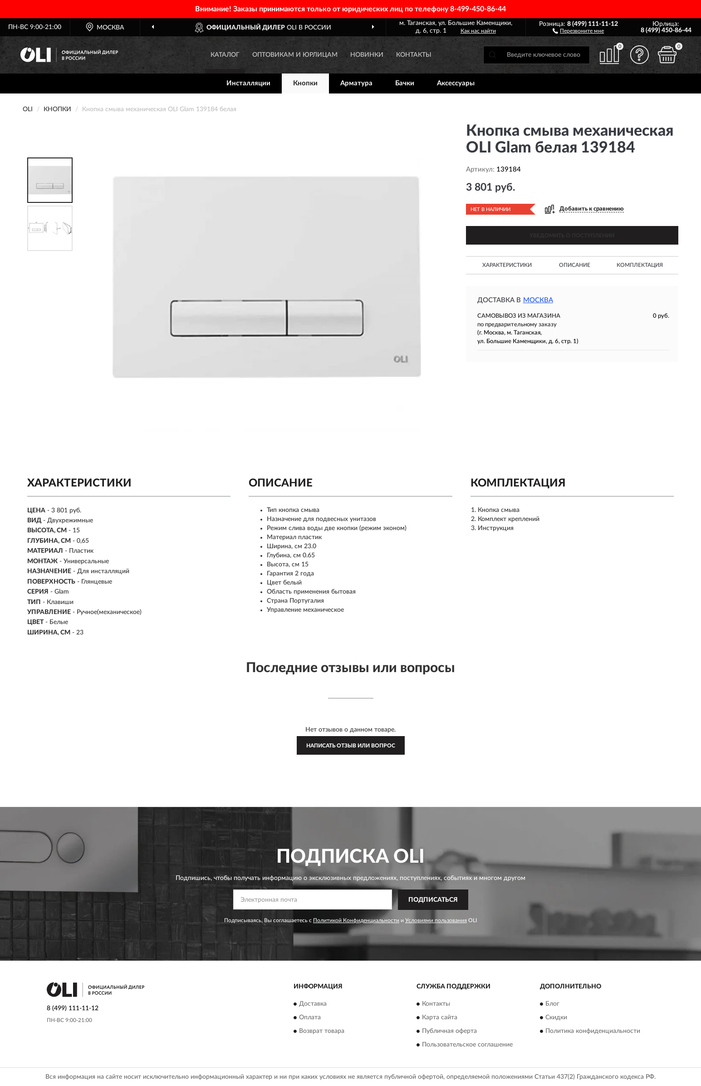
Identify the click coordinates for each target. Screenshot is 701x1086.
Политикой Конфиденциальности (356, 920)
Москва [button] (538, 300)
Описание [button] (574, 265)
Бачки (404, 83)
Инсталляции (248, 83)
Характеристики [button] (507, 265)
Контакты (413, 55)
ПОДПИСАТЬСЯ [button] (433, 900)
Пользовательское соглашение (467, 1045)
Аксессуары (456, 83)
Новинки (366, 55)
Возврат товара (321, 1031)
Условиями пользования (436, 920)
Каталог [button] (225, 55)
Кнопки (305, 83)
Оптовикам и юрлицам (295, 55)
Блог (552, 1004)
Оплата (310, 1018)
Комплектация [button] (640, 265)
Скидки (556, 1018)
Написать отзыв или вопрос (350, 745)
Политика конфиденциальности (592, 1031)
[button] (578, 30)
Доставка (313, 1004)
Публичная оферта (449, 1031)
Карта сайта (439, 1018)
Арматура (356, 83)
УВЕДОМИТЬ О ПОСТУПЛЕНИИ (571, 235)
